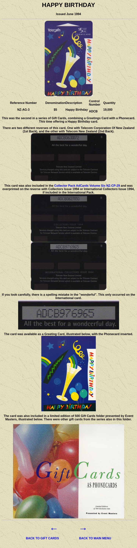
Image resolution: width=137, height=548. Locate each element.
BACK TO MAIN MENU (95, 538)
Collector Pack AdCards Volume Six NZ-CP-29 (87, 185)
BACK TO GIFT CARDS (42, 538)
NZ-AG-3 (23, 109)
